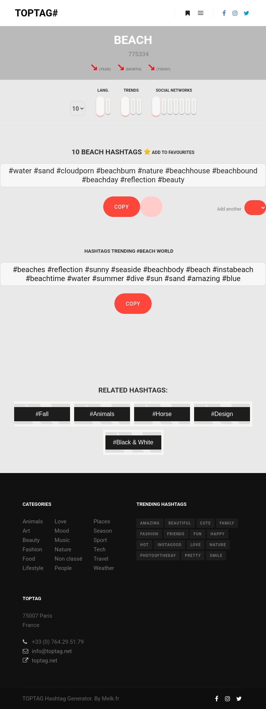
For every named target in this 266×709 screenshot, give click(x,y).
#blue (231, 278)
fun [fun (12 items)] (197, 534)
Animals (33, 521)
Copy (121, 207)
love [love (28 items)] (195, 545)
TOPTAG (33, 698)
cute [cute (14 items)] (205, 523)
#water (78, 278)
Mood (62, 530)
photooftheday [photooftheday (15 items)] (158, 556)
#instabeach (232, 269)
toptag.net (40, 660)
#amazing (203, 278)
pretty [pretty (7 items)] (193, 556)
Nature (63, 549)
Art (26, 530)
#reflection (65, 269)
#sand (174, 278)
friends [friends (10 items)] (176, 534)
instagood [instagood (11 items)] (170, 545)
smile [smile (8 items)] (216, 556)
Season (103, 530)
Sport (100, 540)
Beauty (31, 540)
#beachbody (163, 269)
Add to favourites (173, 152)
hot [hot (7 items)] (144, 545)
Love (61, 521)
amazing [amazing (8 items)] (149, 523)
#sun (154, 278)
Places (102, 521)
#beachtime (45, 278)
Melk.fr (110, 698)
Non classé (68, 558)
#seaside (126, 269)
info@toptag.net (47, 651)
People (63, 568)
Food (29, 558)
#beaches (29, 269)
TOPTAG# (36, 13)
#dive (135, 278)
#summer (108, 278)
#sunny (97, 269)
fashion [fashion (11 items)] (149, 534)
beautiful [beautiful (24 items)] (179, 523)
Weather (104, 568)
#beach (198, 269)
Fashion (32, 549)
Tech (99, 549)
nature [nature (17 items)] (218, 545)
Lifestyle (33, 568)
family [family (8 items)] (227, 523)
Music (62, 540)
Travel (101, 558)
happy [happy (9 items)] (217, 534)
